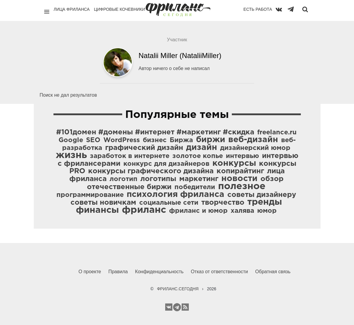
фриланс (144, 210)
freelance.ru (277, 133)
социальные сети (168, 203)
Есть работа (257, 9)
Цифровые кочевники (119, 9)
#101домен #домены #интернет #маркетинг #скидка (155, 132)
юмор (267, 211)
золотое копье (197, 156)
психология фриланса (175, 194)
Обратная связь (272, 271)
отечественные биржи (129, 187)
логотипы (158, 179)
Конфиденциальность (159, 271)
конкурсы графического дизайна (151, 171)
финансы (97, 210)
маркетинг (198, 179)
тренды (264, 202)
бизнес (155, 140)
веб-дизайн (253, 139)
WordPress (121, 140)
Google (71, 140)
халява (242, 211)
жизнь (71, 155)
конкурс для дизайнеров (166, 164)
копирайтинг (240, 171)
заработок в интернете (129, 156)
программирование (90, 195)
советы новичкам (103, 202)
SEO (93, 140)
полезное (242, 186)
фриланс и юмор (198, 211)
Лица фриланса (72, 9)
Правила (118, 271)
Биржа (181, 140)
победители (194, 187)
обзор (271, 179)
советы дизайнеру (261, 195)
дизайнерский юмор (255, 148)
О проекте (90, 271)
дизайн (201, 147)
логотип (123, 179)
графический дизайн (144, 148)
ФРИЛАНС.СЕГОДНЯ (177, 288)
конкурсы (234, 163)
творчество (222, 202)
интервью (242, 156)
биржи (210, 139)
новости (239, 178)
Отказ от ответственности (219, 271)
